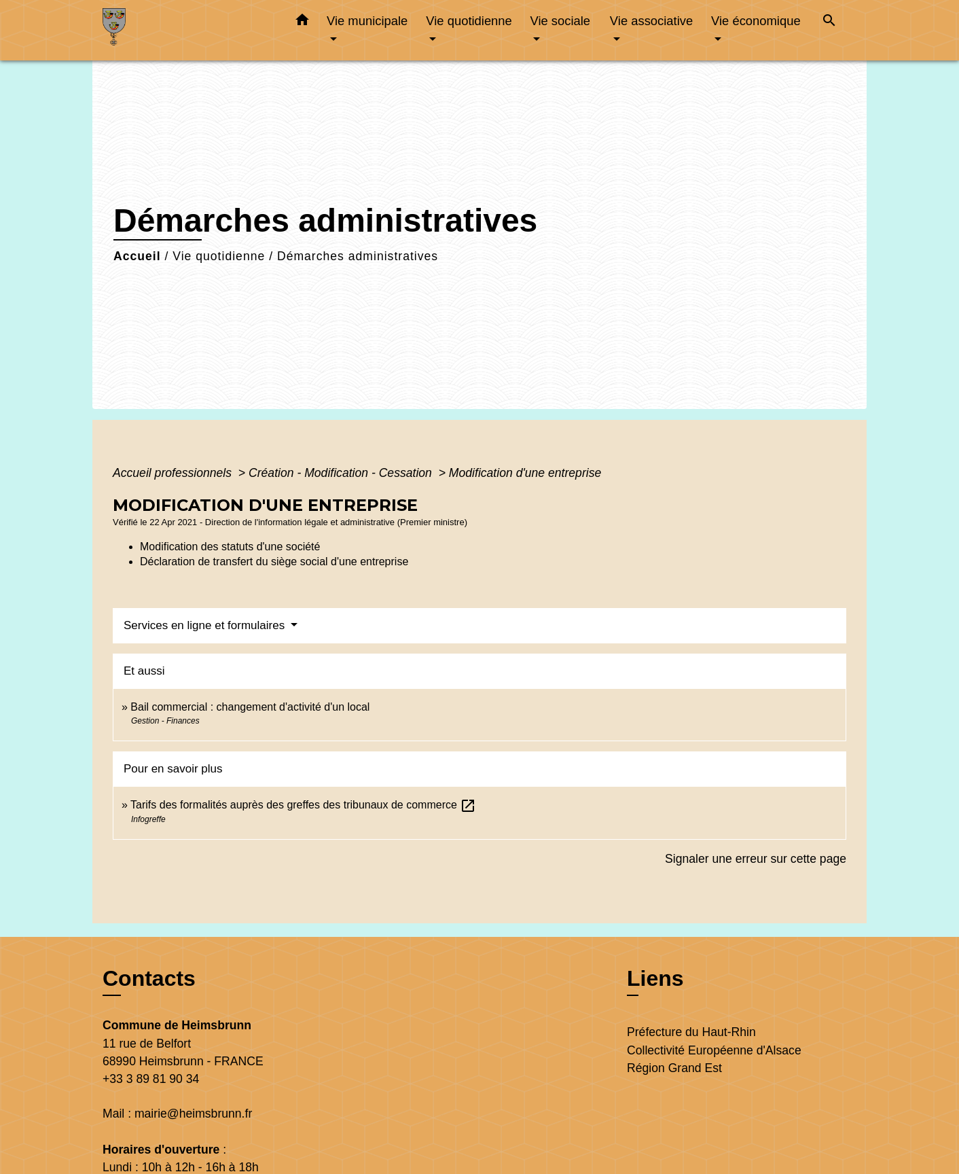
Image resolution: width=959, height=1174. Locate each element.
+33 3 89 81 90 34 (151, 1079)
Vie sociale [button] (560, 21)
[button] (302, 22)
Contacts (149, 978)
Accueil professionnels (174, 473)
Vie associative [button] (651, 21)
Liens (655, 978)
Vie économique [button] (756, 21)
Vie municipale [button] (367, 21)
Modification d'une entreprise (525, 473)
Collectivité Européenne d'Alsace (714, 1050)
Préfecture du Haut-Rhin (691, 1032)
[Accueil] (187, 30)
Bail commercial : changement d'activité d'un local (249, 707)
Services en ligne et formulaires (206, 625)
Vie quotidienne (219, 256)
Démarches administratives (357, 256)
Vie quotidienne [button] (468, 21)
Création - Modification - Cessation (342, 473)
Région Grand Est (674, 1068)
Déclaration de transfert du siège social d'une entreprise (274, 561)
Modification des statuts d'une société (230, 546)
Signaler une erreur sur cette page (755, 859)
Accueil (137, 256)
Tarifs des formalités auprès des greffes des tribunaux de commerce (303, 805)
